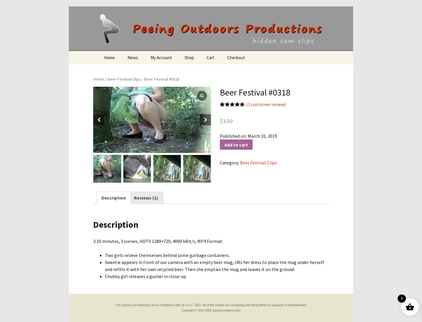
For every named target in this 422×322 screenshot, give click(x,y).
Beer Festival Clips (124, 79)
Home (109, 57)
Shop (189, 57)
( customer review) (266, 104)
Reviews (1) (146, 198)
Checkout (236, 57)
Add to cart (236, 145)
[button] (205, 119)
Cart (211, 57)
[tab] (113, 198)
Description (113, 198)
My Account (161, 57)
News (132, 57)
